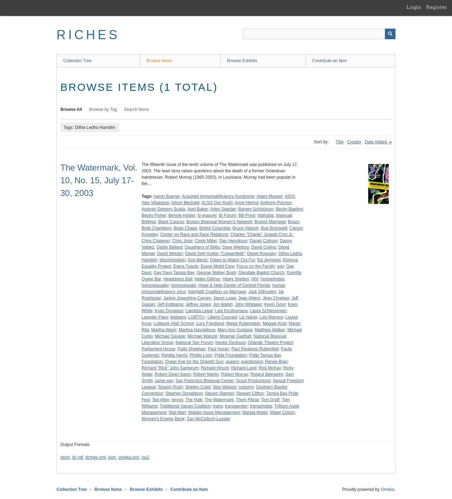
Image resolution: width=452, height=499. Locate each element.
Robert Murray (234, 374)
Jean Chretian (276, 298)
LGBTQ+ (196, 317)
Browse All (71, 109)
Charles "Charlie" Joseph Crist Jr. (261, 234)
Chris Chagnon (156, 240)
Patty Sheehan (192, 348)
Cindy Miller (206, 240)
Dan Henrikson (233, 240)
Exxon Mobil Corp (217, 266)
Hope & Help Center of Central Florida (234, 285)
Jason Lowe (224, 298)
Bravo (293, 221)
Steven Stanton (219, 393)
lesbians (178, 317)
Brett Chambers (156, 228)
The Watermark (218, 399)
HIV (254, 279)
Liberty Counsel (222, 317)
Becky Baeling (289, 209)
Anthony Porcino (275, 202)
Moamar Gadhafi (235, 336)
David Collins (263, 247)
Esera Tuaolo (185, 266)
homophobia (272, 279)
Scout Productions (253, 380)
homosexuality (155, 285)
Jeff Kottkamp (170, 304)
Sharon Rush (170, 387)
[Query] (319, 34)
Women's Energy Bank (163, 418)
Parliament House (158, 348)
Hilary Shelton (235, 279)
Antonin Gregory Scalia (163, 209)
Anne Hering (246, 202)
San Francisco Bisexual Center (205, 380)
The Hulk (193, 399)
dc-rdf (77, 457)
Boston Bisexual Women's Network (219, 221)
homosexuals (183, 285)
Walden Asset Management (214, 412)
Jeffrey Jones (198, 304)
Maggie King (274, 323)
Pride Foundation (230, 355)
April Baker (197, 209)
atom (65, 457)
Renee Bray (276, 361)
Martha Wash (163, 329)
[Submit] (390, 34)
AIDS (290, 196)
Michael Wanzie (202, 336)
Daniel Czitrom (264, 240)
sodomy (246, 387)
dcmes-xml (95, 457)
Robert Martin (206, 374)
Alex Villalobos (155, 202)
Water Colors (282, 412)
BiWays (149, 221)
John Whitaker (248, 304)
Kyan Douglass (169, 310)
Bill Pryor (246, 215)
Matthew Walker (270, 329)
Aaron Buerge (167, 196)
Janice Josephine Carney (187, 298)
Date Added (376, 141)
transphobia (261, 406)
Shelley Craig (197, 387)
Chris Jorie (182, 240)
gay (280, 266)
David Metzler (170, 253)
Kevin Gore (274, 304)
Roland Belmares (266, 374)
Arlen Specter (223, 209)
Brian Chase (185, 228)
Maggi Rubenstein (243, 323)
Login (413, 7)
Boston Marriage (270, 221)
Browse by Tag (103, 109)
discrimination (172, 259)
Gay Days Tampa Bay (174, 272)
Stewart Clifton (250, 393)
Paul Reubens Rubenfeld (254, 348)
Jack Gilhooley (262, 291)
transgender (236, 406)
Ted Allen (161, 399)
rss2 (145, 457)
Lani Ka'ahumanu (231, 310)
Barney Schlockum (256, 209)
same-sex (164, 380)
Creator (354, 141)
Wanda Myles (255, 412)
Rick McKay (269, 368)
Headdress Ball (177, 279)
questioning (252, 361)
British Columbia (214, 228)
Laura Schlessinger (268, 310)
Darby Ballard (169, 247)
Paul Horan (218, 348)
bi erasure (207, 215)
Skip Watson (224, 387)
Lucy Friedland (210, 323)
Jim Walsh (222, 304)
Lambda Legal (199, 310)
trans (218, 406)
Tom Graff (270, 399)
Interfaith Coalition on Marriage (217, 291)
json (112, 457)
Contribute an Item (329, 60)
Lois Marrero (271, 317)
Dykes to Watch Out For (232, 259)
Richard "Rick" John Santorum (170, 368)
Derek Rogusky (261, 253)
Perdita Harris (174, 355)
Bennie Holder (181, 215)
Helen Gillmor (207, 279)
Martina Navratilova (197, 329)
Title (340, 141)
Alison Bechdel (185, 202)
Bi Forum (227, 215)
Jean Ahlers (249, 298)
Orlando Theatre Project (270, 342)
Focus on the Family (256, 266)
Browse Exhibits (242, 60)
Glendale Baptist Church (261, 272)
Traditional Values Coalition (185, 406)
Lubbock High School (174, 323)
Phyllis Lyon (201, 355)
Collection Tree (77, 60)
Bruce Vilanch (245, 228)
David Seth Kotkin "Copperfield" (215, 253)
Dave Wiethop (235, 247)
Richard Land (243, 368)
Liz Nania (248, 317)
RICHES (88, 35)
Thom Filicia (247, 399)
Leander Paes (155, 317)
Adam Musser (269, 196)
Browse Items (159, 60)
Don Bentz (198, 259)
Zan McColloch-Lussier (208, 418)
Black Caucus (171, 221)
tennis (177, 399)
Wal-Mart (177, 412)
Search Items (136, 109)
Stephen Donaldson (183, 393)
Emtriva (290, 259)
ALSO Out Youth (216, 202)
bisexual (284, 215)
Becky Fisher (154, 215)
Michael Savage (170, 336)
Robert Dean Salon (173, 374)
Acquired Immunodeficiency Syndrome (218, 196)
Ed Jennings (269, 259)
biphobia (266, 215)
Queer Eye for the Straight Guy (194, 361)
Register (436, 7)
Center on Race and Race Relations (194, 234)
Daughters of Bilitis (202, 247)
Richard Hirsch (215, 368)
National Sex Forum (194, 342)
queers (232, 361)
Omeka (387, 489)
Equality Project (156, 266)
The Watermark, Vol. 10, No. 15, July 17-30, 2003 (98, 180)
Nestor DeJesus (230, 342)
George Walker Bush (216, 272)
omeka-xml (128, 457)
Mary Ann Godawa (235, 329)
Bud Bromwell (274, 228)
